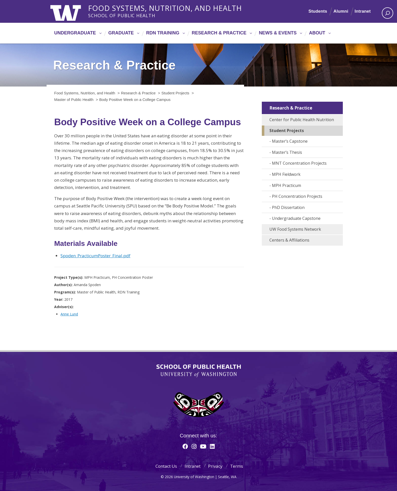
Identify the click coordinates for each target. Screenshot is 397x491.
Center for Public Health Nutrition (301, 119)
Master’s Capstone (290, 141)
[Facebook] (185, 446)
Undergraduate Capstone (296, 218)
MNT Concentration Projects (299, 163)
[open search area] (387, 13)
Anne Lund (69, 314)
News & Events (277, 32)
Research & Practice (219, 32)
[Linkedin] (212, 446)
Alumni (340, 11)
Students (317, 11)
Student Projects (286, 130)
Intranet (362, 11)
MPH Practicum (286, 185)
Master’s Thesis (287, 152)
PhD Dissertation (288, 207)
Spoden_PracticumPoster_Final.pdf (95, 256)
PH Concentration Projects (297, 196)
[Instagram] (194, 446)
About (317, 32)
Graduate (121, 32)
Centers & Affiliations (289, 240)
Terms (236, 466)
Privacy (215, 466)
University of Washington (71, 11)
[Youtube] (203, 446)
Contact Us (166, 466)
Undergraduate (75, 32)
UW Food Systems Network (295, 229)
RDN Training (162, 32)
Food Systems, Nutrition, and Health (166, 7)
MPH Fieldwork (286, 174)
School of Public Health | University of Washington (198, 371)
